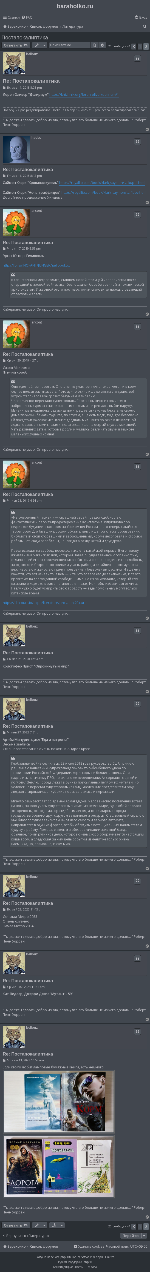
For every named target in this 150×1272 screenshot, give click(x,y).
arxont (37, 210)
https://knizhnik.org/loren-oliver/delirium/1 (84, 94)
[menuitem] (27, 17)
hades (36, 137)
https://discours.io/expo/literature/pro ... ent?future (45, 602)
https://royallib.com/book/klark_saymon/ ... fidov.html (103, 192)
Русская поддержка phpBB (75, 1262)
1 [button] (140, 46)
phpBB (64, 1257)
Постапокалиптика (24, 37)
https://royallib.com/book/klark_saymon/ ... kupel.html (102, 182)
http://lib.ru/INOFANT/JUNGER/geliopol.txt (36, 265)
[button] (134, 46)
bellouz (32, 54)
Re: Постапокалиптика (31, 81)
